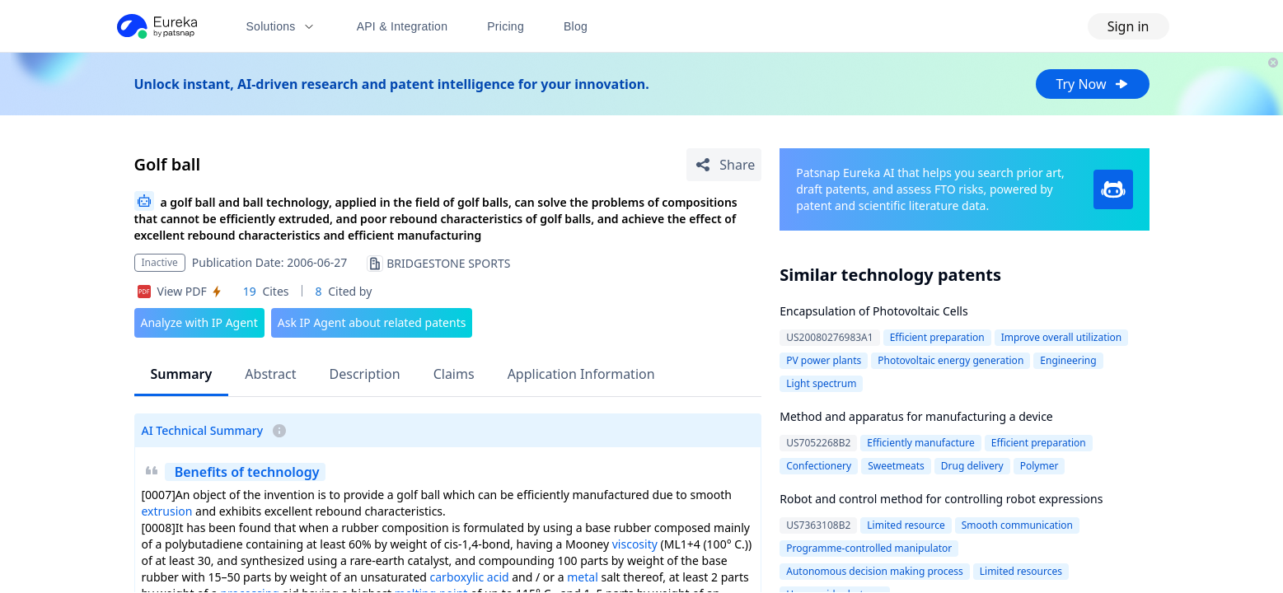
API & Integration (402, 26)
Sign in (1128, 26)
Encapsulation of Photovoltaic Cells (873, 311)
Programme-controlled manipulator (869, 548)
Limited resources (1021, 571)
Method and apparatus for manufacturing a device (916, 416)
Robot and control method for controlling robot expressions (941, 499)
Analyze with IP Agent (199, 322)
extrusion (167, 511)
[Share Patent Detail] (723, 164)
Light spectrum (821, 383)
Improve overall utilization (1061, 337)
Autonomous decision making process (874, 571)
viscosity (635, 544)
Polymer (1039, 466)
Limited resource (905, 525)
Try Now (1092, 84)
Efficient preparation (937, 337)
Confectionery (818, 466)
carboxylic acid (469, 577)
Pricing (505, 26)
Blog (576, 26)
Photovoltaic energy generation (950, 360)
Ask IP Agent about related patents (372, 322)
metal (582, 577)
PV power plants (823, 360)
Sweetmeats (896, 466)
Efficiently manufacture (920, 443)
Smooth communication (1017, 525)
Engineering (1068, 360)
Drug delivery (972, 466)
